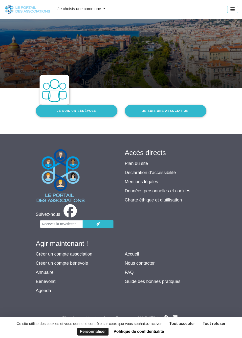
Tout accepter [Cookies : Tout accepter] (182, 323)
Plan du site (136, 163)
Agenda (43, 290)
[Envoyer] (98, 224)
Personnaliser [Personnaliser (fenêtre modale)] (93, 331)
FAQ (129, 272)
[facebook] (57, 214)
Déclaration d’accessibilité (150, 172)
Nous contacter (140, 263)
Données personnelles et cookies (157, 190)
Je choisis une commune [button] (80, 9)
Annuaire (45, 272)
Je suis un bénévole (76, 111)
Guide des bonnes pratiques (152, 281)
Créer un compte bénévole (62, 263)
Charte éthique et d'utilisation (153, 200)
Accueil (132, 254)
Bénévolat (46, 281)
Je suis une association (165, 111)
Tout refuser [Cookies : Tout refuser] (214, 323)
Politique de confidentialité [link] (139, 331)
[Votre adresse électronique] (61, 224)
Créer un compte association (64, 254)
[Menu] (232, 9)
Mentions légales (141, 181)
